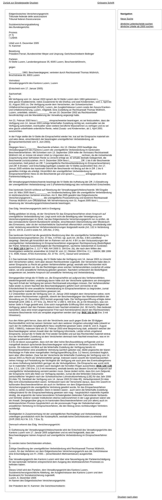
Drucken (34, 2)
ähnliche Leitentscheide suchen (136, 23)
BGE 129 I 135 (104, 366)
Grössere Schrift (105, 2)
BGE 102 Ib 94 (89, 312)
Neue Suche (126, 18)
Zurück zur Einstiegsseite (16, 2)
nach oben (132, 497)
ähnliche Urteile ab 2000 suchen (136, 26)
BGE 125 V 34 (21, 248)
